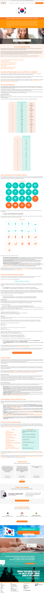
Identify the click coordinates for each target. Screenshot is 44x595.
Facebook (21, 452)
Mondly (15, 408)
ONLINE (1, 586)
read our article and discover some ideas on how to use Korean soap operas (30, 412)
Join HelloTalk (5, 416)
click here (27, 42)
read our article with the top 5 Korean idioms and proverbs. (13, 426)
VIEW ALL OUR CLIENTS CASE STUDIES (22, 500)
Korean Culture (4, 65)
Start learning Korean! (39, 3)
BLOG (33, 3)
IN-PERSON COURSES (12, 3)
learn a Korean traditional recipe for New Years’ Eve (28, 372)
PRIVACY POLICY (3, 592)
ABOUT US (2, 584)
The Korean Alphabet (5, 61)
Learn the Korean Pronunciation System (9, 62)
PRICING (26, 3)
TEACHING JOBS (22, 3)
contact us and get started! (18, 269)
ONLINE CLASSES (17, 3)
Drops (18, 408)
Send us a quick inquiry (30, 563)
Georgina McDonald (15, 494)
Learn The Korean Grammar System (8, 64)
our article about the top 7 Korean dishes (12, 372)
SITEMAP (2, 591)
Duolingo (21, 408)
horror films (5, 264)
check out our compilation (24, 268)
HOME (1, 583)
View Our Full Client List (22, 521)
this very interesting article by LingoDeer (22, 346)
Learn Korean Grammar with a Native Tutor (22, 352)
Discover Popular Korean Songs (32, 578)
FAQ (31, 3)
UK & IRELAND (25, 585)
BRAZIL (24, 586)
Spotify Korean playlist (10, 265)
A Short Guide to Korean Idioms (7, 68)
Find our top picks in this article (15, 407)
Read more (22, 481)
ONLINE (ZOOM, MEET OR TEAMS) (27, 588)
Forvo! (21, 262)
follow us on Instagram (15, 452)
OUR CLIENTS (29, 3)
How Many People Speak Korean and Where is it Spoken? (12, 59)
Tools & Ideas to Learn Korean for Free (8, 67)
